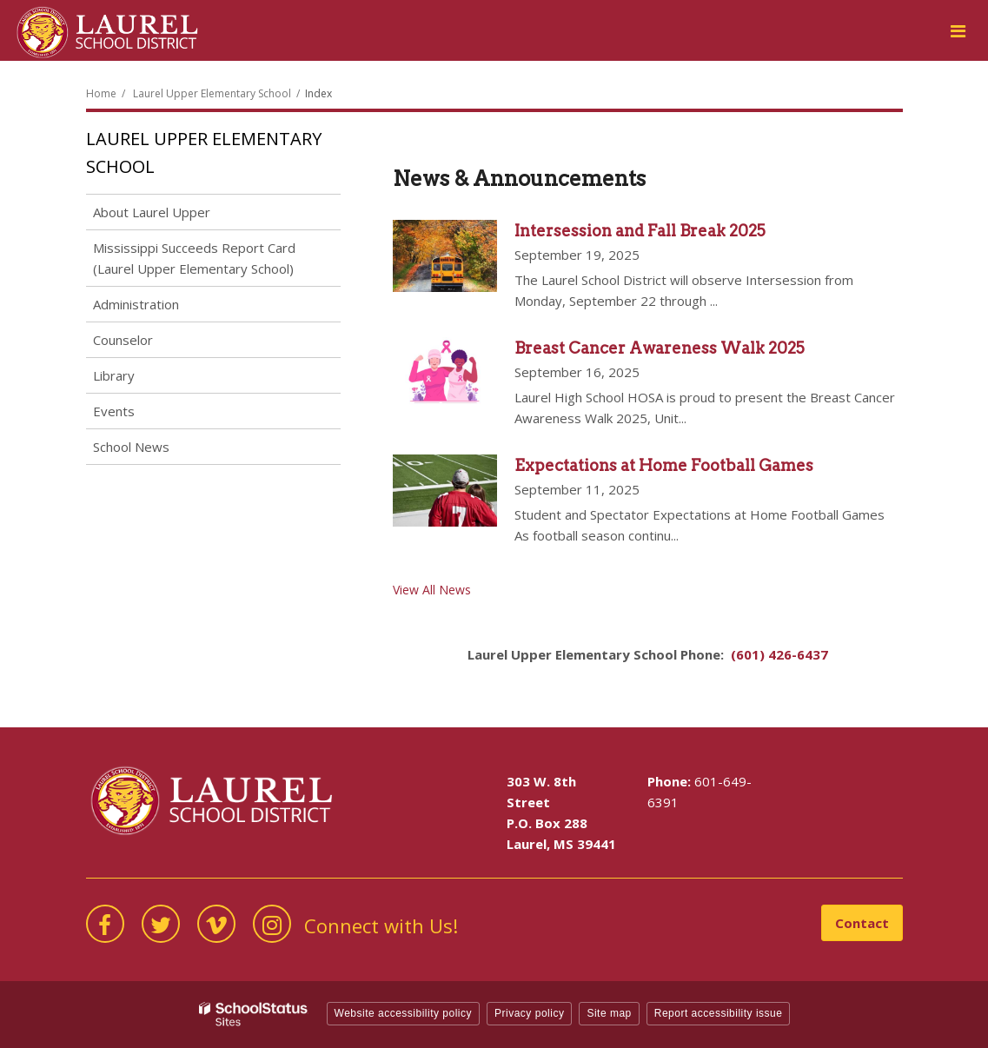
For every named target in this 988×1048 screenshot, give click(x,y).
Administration (136, 304)
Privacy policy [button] (529, 1013)
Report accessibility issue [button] (718, 1013)
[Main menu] (957, 30)
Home (101, 93)
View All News (432, 589)
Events (114, 411)
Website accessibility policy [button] (404, 1013)
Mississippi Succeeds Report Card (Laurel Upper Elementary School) (194, 258)
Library (114, 375)
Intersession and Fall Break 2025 (640, 231)
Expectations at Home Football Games (663, 465)
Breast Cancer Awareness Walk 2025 (659, 348)
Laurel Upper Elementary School (212, 93)
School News (131, 446)
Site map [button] (609, 1013)
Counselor (123, 339)
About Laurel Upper (151, 212)
